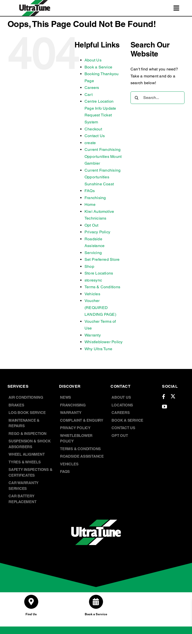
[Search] (136, 97)
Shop (89, 266)
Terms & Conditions (102, 287)
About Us (93, 60)
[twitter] (173, 396)
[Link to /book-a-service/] (96, 602)
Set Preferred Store (102, 259)
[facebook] (163, 396)
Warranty (92, 335)
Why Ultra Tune (98, 348)
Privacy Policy (97, 232)
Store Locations (98, 273)
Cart (88, 94)
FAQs (89, 190)
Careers (91, 87)
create (90, 142)
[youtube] (164, 406)
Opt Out (91, 225)
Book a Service (98, 67)
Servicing (93, 252)
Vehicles (92, 294)
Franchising (95, 197)
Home (90, 204)
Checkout (93, 129)
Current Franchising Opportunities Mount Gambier (103, 156)
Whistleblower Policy (103, 341)
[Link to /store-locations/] (31, 602)
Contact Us (94, 135)
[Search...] (157, 97)
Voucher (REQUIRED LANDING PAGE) (100, 307)
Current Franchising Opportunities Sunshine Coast (102, 177)
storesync (93, 280)
